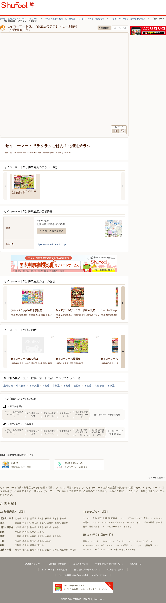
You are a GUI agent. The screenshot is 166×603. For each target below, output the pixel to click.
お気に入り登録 (52, 337)
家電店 (86, 522)
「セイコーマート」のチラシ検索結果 (127, 18)
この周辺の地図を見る (51, 231)
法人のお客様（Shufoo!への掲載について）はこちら (83, 575)
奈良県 (48, 536)
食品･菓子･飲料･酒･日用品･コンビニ (109, 518)
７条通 (45, 385)
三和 (116, 549)
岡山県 (18, 541)
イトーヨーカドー (91, 545)
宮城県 (40, 518)
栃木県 (58, 523)
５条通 (87, 385)
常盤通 (56, 385)
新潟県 (33, 527)
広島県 (25, 541)
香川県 (25, 545)
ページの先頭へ (157, 477)
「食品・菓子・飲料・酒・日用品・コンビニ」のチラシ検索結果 (74, 18)
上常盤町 (8, 385)
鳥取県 (33, 541)
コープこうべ (99, 549)
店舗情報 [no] (104, 28)
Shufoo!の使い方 (32, 564)
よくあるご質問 (80, 564)
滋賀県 (40, 536)
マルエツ (110, 545)
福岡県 (18, 550)
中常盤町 (21, 385)
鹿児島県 (64, 550)
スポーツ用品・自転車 (152, 522)
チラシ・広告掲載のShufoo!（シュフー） (19, 18)
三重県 (40, 532)
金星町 (77, 385)
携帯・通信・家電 (91, 526)
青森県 (25, 518)
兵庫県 (25, 536)
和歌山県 (57, 536)
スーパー (87, 518)
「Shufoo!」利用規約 (56, 564)
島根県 (40, 541)
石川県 (48, 527)
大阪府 (18, 536)
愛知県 (18, 532)
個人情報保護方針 (115, 569)
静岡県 (25, 532)
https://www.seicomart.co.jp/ (52, 244)
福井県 (56, 527)
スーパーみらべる (136, 541)
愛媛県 (33, 545)
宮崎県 (56, 550)
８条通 (111, 385)
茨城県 (50, 523)
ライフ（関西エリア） (126, 545)
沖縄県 (73, 550)
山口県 (48, 541)
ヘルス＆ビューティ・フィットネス (117, 526)
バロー (109, 549)
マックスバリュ (119, 541)
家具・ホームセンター (154, 518)
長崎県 (33, 550)
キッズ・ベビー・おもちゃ (116, 522)
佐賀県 (25, 550)
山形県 (56, 518)
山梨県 (18, 527)
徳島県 (18, 545)
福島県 (63, 518)
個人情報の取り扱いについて (87, 569)
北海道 (18, 518)
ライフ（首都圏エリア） (149, 545)
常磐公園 (99, 385)
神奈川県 (26, 523)
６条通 (66, 385)
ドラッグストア (135, 518)
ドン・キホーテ (104, 541)
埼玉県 (35, 523)
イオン (149, 541)
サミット (87, 549)
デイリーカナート (127, 549)
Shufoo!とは (136, 564)
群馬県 (65, 523)
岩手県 (33, 518)
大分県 (48, 550)
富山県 (40, 527)
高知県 (40, 545)
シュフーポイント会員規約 (54, 569)
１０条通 (34, 385)
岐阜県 (33, 532)
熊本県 (40, 550)
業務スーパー (89, 541)
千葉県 (43, 523)
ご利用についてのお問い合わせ (109, 564)
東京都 (18, 523)
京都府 (33, 536)
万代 (103, 545)
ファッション (97, 522)
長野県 (25, 527)
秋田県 (48, 518)
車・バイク (135, 522)
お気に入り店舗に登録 (120, 28)
